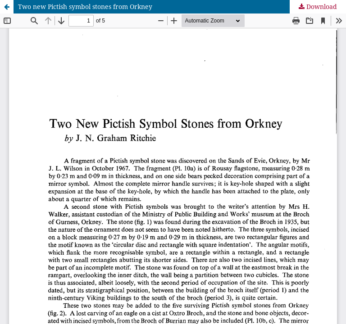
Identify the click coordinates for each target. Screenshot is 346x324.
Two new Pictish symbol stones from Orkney (85, 6)
